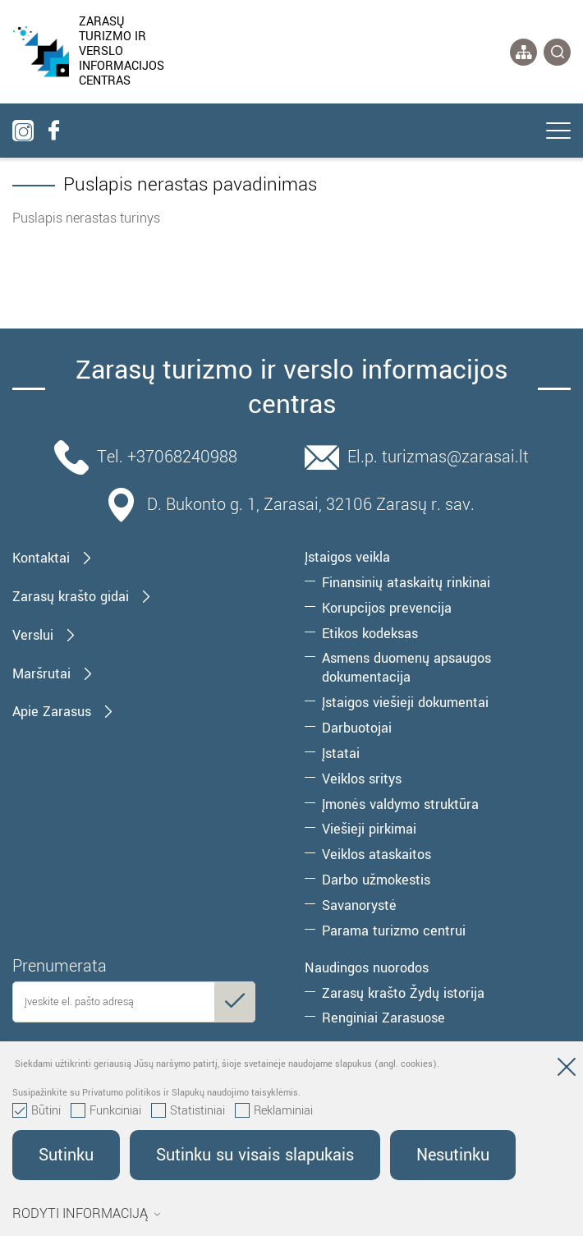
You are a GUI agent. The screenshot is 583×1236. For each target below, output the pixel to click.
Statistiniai (188, 1111)
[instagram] (23, 130)
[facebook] (53, 130)
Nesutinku (452, 1155)
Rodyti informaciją (86, 1214)
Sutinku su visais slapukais (255, 1155)
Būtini (36, 1111)
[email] (133, 1001)
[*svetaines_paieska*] (557, 52)
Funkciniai (106, 1111)
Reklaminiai (274, 1111)
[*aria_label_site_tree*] (523, 52)
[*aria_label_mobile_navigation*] (558, 132)
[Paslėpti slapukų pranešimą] (566, 1070)
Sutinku (66, 1155)
